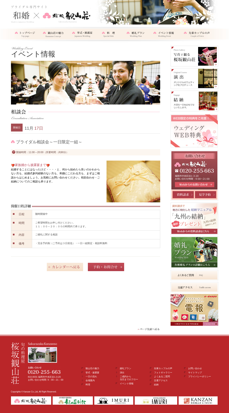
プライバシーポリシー (199, 376)
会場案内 (90, 380)
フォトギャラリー (163, 372)
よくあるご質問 (162, 376)
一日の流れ (91, 376)
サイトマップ (195, 372)
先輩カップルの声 (163, 368)
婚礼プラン (125, 368)
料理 (88, 384)
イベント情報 (126, 383)
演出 (122, 372)
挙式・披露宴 (92, 372)
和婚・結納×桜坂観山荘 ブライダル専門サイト (51, 14)
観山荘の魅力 (92, 368)
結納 (156, 384)
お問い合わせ (195, 368)
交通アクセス (161, 380)
